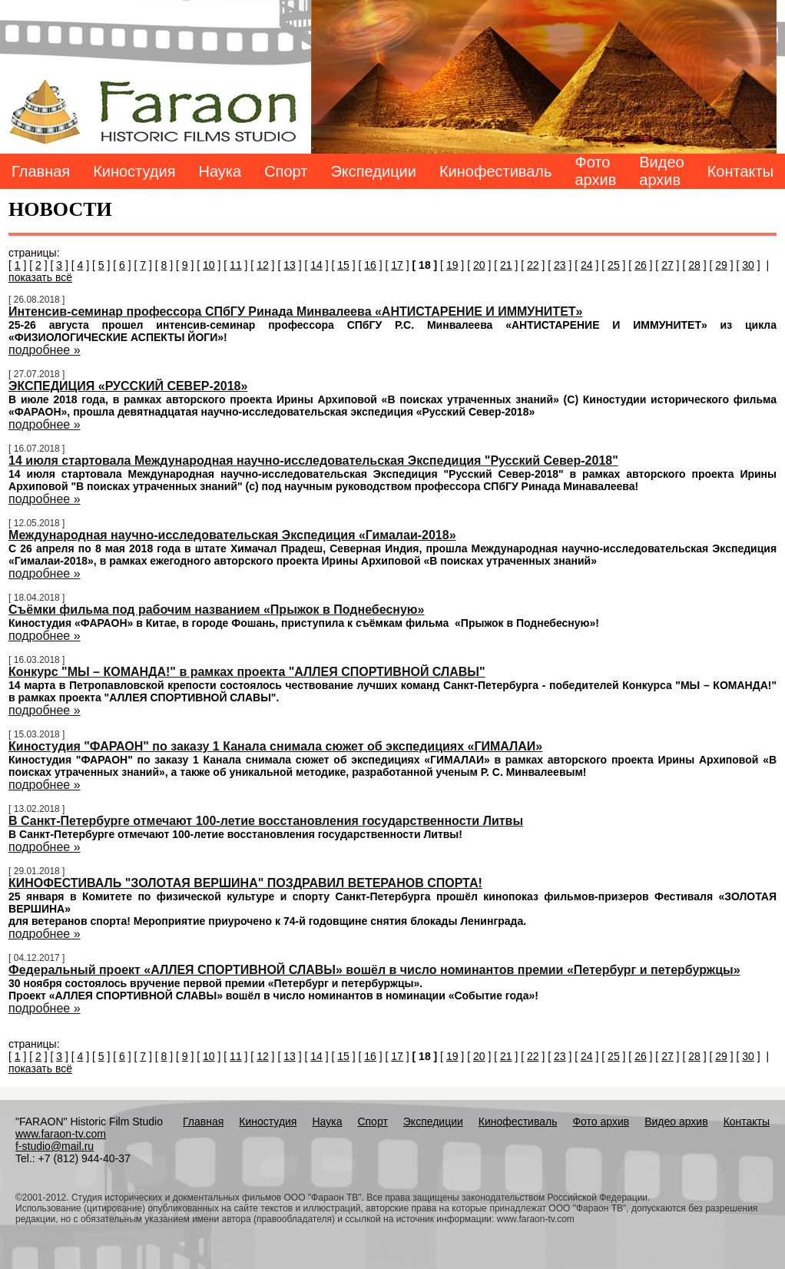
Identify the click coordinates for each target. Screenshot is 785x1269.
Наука (220, 171)
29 (721, 265)
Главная (41, 171)
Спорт (285, 171)
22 (533, 265)
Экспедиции (373, 171)
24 (587, 265)
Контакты (740, 171)
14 (316, 265)
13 (289, 265)
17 (397, 265)
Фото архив (595, 171)
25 (614, 265)
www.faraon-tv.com (60, 1134)
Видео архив (661, 171)
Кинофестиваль (495, 171)
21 (506, 265)
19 (452, 265)
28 (694, 265)
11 (236, 265)
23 (560, 265)
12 (263, 265)
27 (667, 265)
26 (640, 265)
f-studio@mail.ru (54, 1146)
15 (343, 265)
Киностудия (134, 171)
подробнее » (44, 349)
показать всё (40, 277)
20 (479, 265)
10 (209, 265)
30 (748, 265)
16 (370, 265)
